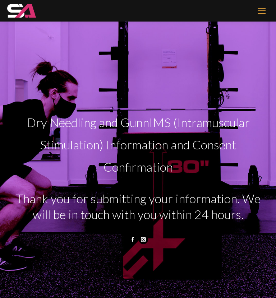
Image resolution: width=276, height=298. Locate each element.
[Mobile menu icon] (261, 11)
